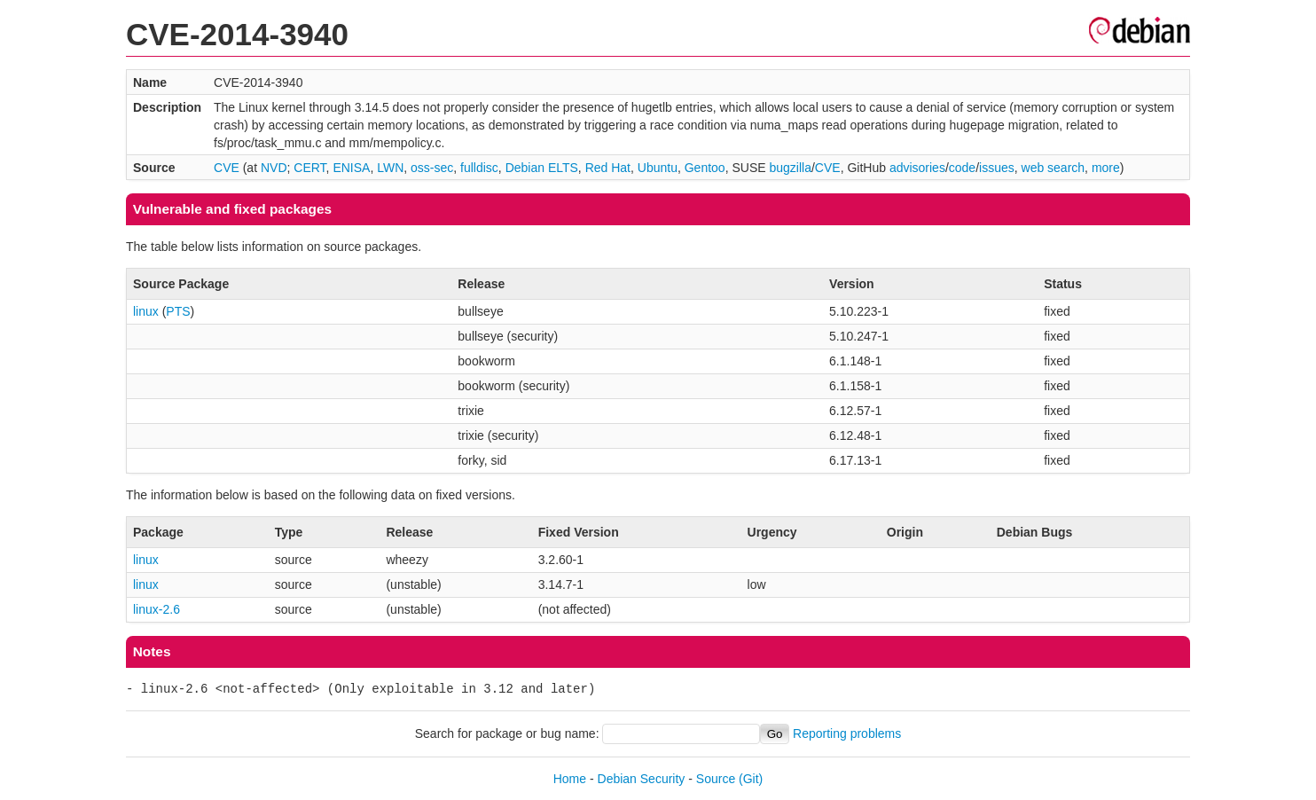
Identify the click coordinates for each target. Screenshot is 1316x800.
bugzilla (790, 168)
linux (146, 311)
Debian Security (641, 779)
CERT (309, 168)
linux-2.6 (156, 609)
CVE (226, 168)
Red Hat (608, 168)
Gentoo (705, 168)
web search (1053, 168)
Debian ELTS (541, 168)
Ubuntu (658, 168)
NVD (274, 168)
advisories (917, 168)
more (1106, 168)
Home (569, 779)
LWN (390, 168)
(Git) (751, 779)
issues (996, 168)
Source (715, 779)
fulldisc (479, 168)
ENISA (351, 168)
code (962, 168)
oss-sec (432, 168)
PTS (178, 311)
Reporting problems (847, 733)
